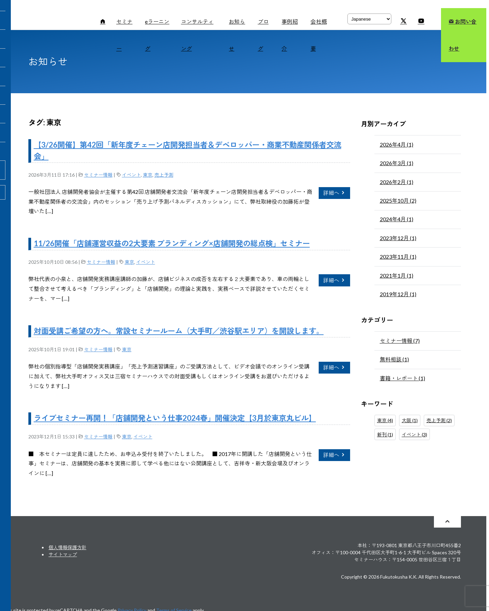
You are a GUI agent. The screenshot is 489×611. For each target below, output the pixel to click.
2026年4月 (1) (396, 144)
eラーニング (157, 35)
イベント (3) (414, 434)
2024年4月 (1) (396, 219)
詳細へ (334, 192)
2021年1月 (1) (396, 275)
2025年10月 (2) (398, 200)
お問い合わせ (462, 35)
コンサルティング (197, 35)
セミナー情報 (98, 175)
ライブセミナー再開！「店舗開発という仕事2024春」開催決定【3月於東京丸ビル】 (175, 418)
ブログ (263, 35)
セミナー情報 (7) (400, 340)
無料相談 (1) (394, 359)
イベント (131, 175)
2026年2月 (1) (396, 182)
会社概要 (319, 35)
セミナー (124, 35)
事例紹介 (290, 35)
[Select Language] (369, 19)
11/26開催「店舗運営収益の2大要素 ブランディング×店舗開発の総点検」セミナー (172, 243)
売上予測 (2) (439, 420)
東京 (147, 175)
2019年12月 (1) (398, 294)
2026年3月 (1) (396, 163)
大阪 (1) (410, 420)
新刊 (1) (385, 434)
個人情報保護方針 (68, 547)
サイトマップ (63, 554)
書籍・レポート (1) (402, 378)
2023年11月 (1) (398, 256)
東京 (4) (385, 420)
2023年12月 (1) (398, 238)
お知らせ (237, 35)
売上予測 (163, 175)
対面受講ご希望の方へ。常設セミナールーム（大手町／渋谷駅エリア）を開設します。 (179, 330)
